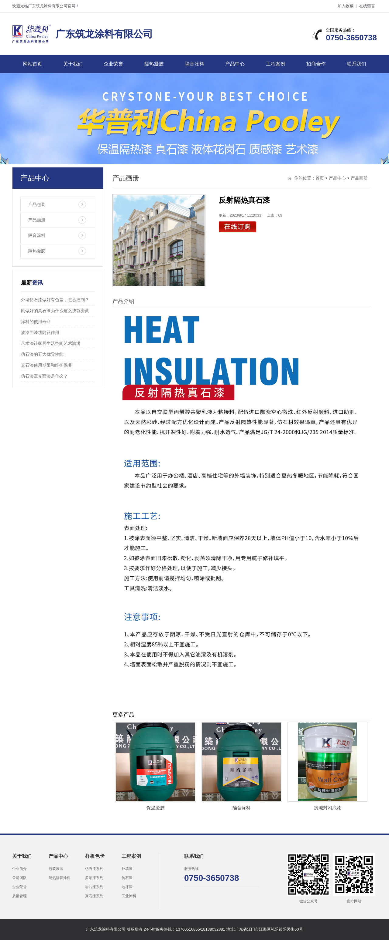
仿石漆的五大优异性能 (42, 354)
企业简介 (19, 869)
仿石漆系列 (94, 869)
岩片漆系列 (94, 887)
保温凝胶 (155, 807)
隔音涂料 (194, 63)
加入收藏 (345, 6)
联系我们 (356, 63)
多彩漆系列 (94, 878)
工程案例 (275, 63)
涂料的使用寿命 (36, 321)
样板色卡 (95, 856)
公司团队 (19, 878)
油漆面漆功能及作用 (40, 332)
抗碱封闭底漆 (327, 807)
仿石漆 (127, 878)
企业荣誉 (113, 63)
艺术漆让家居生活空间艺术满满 (51, 343)
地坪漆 (127, 887)
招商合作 (316, 63)
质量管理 (19, 896)
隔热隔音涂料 (60, 878)
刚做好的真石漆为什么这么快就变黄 (55, 310)
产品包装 (36, 204)
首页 (319, 178)
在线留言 (367, 6)
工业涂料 (129, 896)
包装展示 (56, 869)
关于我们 (73, 63)
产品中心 (235, 63)
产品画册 (36, 219)
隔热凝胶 (154, 63)
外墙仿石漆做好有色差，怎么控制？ (55, 299)
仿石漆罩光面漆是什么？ (44, 376)
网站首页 (32, 63)
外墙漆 (127, 869)
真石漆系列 (94, 896)
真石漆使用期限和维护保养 (46, 365)
